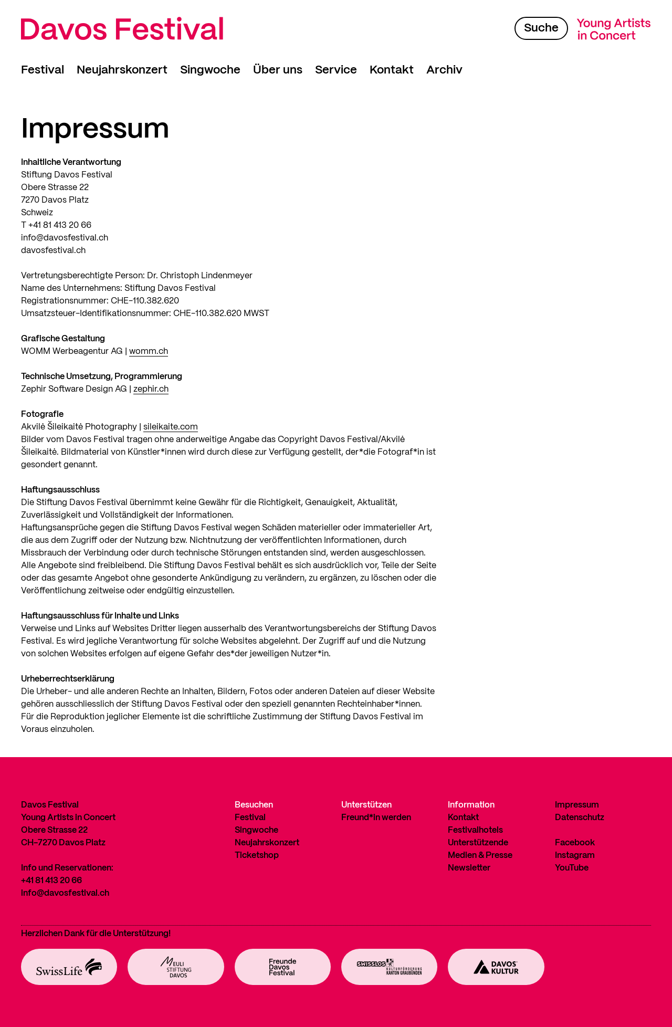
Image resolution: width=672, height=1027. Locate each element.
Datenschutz (579, 818)
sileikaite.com (170, 427)
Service (336, 70)
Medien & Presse (480, 856)
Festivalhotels (475, 830)
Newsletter (469, 868)
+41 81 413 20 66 (51, 881)
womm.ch (148, 351)
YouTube (572, 868)
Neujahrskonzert (122, 70)
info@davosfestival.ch (65, 893)
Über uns (277, 70)
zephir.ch (151, 389)
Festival (42, 70)
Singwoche (210, 70)
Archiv (444, 70)
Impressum (577, 805)
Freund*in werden (376, 818)
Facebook (575, 843)
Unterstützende (478, 843)
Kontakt (392, 70)
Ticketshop (257, 856)
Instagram (575, 856)
